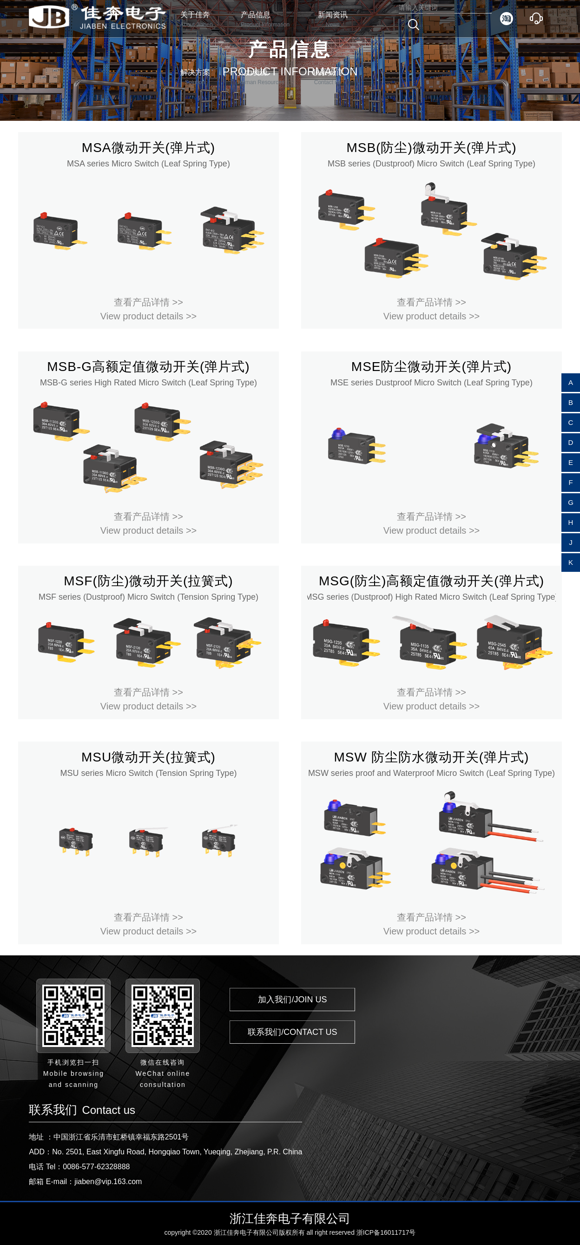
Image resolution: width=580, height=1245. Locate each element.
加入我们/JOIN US (292, 999)
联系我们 (327, 77)
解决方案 (195, 77)
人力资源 (261, 77)
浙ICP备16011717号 (386, 1232)
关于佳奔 (196, 20)
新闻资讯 (333, 20)
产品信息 (265, 20)
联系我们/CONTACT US (292, 1032)
